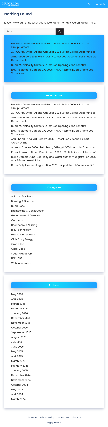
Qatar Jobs (18, 249)
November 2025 (20, 323)
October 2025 (19, 327)
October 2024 (19, 385)
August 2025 (18, 337)
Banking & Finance (22, 201)
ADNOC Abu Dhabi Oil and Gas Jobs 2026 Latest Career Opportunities (53, 52)
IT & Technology (21, 230)
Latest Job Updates (23, 234)
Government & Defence (25, 215)
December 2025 (21, 318)
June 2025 (17, 346)
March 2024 (18, 399)
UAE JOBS (16, 258)
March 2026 (18, 304)
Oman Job (17, 244)
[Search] (60, 31)
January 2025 (19, 370)
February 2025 (19, 365)
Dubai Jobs (18, 206)
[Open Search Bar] (89, 4)
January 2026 (19, 313)
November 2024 (21, 380)
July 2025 (16, 342)
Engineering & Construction (27, 210)
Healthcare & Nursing (24, 225)
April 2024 (17, 394)
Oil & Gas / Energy (22, 239)
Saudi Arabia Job (21, 253)
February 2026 (19, 308)
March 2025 (18, 361)
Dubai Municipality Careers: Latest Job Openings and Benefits (48, 65)
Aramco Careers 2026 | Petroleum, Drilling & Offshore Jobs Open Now (53, 147)
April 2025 (17, 356)
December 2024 (21, 375)
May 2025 (17, 351)
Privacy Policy (47, 417)
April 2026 (17, 299)
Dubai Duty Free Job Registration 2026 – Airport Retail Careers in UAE (52, 165)
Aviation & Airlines (22, 196)
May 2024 (17, 389)
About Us (76, 417)
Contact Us (63, 417)
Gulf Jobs (17, 220)
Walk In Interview (21, 263)
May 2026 (17, 294)
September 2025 (21, 332)
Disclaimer (32, 417)
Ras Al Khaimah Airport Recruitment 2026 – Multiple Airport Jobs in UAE (53, 152)
